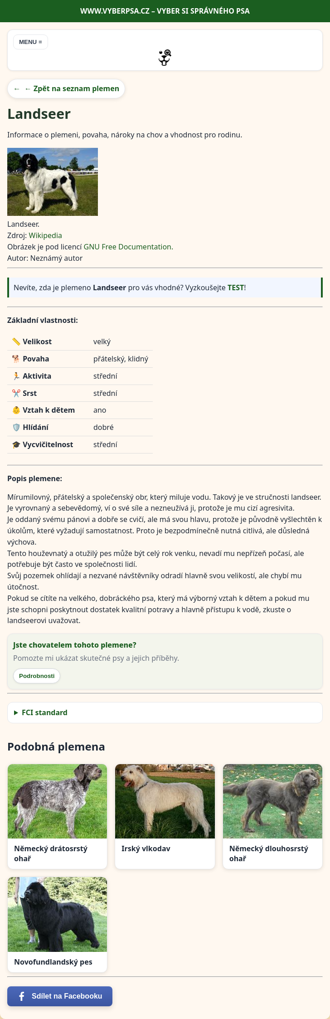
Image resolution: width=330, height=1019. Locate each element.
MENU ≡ (30, 42)
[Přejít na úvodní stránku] (165, 57)
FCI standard (45, 712)
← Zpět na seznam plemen (71, 88)
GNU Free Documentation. (129, 247)
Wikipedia (46, 235)
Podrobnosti (36, 676)
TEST (236, 288)
